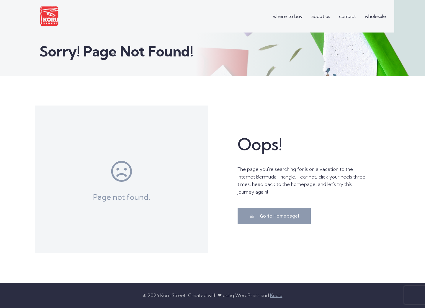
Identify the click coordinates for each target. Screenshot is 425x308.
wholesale (375, 16)
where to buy (288, 16)
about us (320, 16)
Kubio (276, 295)
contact (347, 16)
